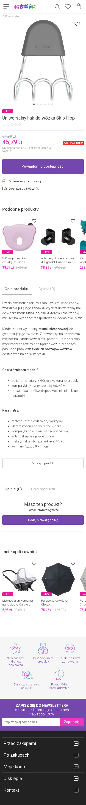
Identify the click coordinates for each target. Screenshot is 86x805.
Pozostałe (12, 16)
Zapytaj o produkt (43, 463)
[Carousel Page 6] (52, 104)
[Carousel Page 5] (49, 104)
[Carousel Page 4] (45, 104)
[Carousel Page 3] (41, 104)
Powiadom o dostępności (43, 166)
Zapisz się (72, 722)
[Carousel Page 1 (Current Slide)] (34, 104)
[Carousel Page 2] (38, 104)
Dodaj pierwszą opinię (43, 520)
